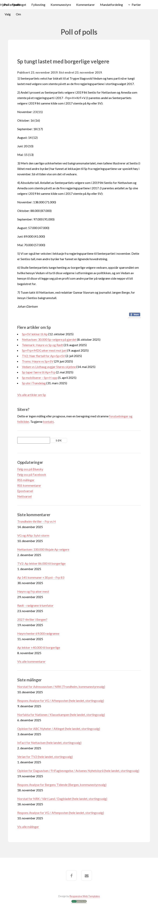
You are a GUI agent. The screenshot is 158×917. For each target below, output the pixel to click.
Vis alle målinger (28, 826)
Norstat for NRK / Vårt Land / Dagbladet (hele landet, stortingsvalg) (62, 798)
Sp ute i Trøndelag (34, 383)
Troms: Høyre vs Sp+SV (38, 361)
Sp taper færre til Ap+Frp (38, 372)
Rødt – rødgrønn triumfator (35, 605)
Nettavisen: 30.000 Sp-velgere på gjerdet (49, 339)
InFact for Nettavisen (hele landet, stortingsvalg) (49, 742)
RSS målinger (26, 480)
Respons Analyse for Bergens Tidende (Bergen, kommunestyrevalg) (61, 784)
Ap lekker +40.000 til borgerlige (38, 647)
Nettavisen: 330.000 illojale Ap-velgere (43, 549)
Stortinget (19, 4)
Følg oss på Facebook (31, 474)
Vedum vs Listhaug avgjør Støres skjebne (49, 367)
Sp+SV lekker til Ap (35, 334)
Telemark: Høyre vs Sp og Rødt (42, 345)
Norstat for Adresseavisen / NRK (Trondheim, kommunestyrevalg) (61, 686)
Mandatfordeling (111, 4)
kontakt (48, 421)
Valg (8, 14)
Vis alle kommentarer (31, 661)
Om (18, 14)
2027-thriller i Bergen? (32, 619)
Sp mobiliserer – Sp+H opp (39, 377)
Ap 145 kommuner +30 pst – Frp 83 (40, 577)
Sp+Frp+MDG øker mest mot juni (44, 350)
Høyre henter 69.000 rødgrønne (38, 633)
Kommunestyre (61, 4)
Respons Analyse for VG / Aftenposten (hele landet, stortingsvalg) (60, 700)
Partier (136, 4)
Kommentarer (85, 4)
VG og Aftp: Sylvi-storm (33, 535)
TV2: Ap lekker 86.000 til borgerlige (41, 563)
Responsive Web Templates (85, 896)
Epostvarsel (25, 491)
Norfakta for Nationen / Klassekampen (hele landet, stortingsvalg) (61, 714)
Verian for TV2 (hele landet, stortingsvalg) (45, 756)
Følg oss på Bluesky (30, 469)
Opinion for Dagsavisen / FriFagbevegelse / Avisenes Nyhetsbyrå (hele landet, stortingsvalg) (78, 770)
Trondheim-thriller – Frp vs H (36, 521)
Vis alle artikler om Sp (31, 395)
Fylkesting (38, 4)
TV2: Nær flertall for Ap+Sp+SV (43, 356)
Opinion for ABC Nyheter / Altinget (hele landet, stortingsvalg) (58, 728)
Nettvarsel (24, 496)
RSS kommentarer (29, 485)
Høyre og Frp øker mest (33, 591)
